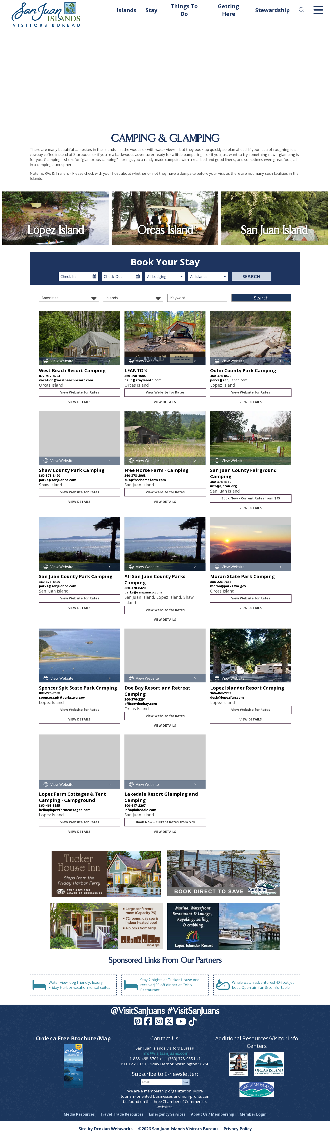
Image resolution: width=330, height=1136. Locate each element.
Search (251, 276)
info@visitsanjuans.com (165, 1053)
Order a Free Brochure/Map (73, 1038)
